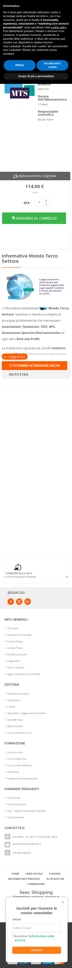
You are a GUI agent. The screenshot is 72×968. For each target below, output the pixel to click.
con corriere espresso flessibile (35, 576)
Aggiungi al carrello (34, 218)
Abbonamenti (15, 726)
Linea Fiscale (34, 873)
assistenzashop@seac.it (26, 844)
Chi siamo (12, 628)
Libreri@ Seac (15, 719)
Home (15, 873)
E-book (11, 706)
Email (17, 919)
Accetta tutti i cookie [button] (52, 65)
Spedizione (13, 700)
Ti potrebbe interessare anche (34, 365)
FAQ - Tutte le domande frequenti (26, 811)
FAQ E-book (13, 798)
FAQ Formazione (16, 804)
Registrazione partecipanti (22, 778)
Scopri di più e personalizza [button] (36, 76)
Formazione (36, 884)
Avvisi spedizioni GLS (19, 732)
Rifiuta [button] (19, 65)
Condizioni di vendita (19, 635)
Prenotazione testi (18, 693)
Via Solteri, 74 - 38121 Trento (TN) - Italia (34, 836)
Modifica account (17, 654)
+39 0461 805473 (21, 853)
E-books (54, 873)
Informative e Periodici (24, 878)
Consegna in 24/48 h (36, 573)
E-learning (13, 772)
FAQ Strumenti (15, 817)
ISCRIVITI (37, 950)
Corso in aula (14, 752)
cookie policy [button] (58, 27)
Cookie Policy (14, 648)
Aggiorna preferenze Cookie (23, 674)
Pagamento (14, 661)
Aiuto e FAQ (18, 374)
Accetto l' (34, 938)
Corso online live (16, 759)
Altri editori (55, 878)
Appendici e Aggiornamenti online (26, 713)
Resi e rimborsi (15, 667)
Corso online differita (19, 765)
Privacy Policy (15, 641)
